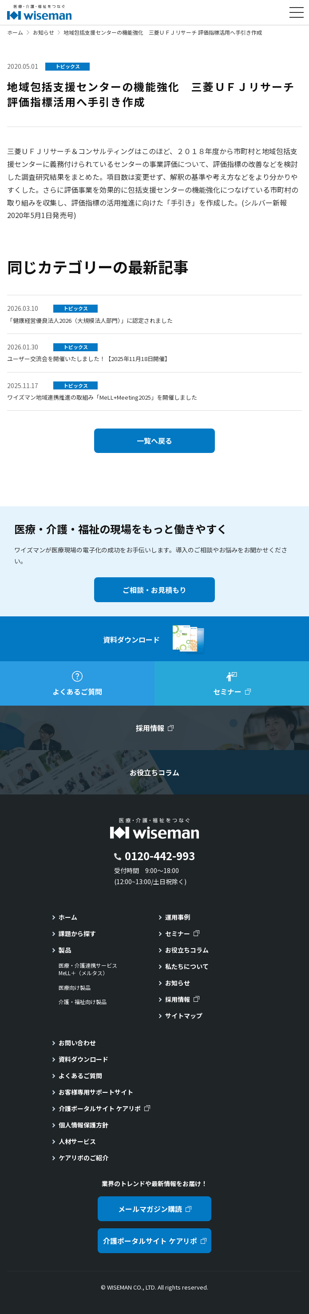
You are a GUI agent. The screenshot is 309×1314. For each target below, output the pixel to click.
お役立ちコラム (187, 949)
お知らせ (43, 32)
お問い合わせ (77, 1042)
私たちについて (187, 966)
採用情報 (177, 999)
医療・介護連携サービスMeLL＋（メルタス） (88, 969)
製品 (65, 949)
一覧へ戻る (154, 440)
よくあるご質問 (80, 1075)
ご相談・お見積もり (154, 589)
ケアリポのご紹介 (83, 1157)
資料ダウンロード (83, 1059)
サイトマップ (183, 1015)
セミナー (177, 933)
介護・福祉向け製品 (83, 1001)
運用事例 (177, 917)
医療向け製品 (75, 987)
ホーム (15, 32)
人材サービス (77, 1141)
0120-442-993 (160, 855)
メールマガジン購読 (150, 1208)
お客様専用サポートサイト (96, 1092)
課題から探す (77, 933)
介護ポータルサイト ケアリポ (100, 1108)
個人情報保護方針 (83, 1124)
